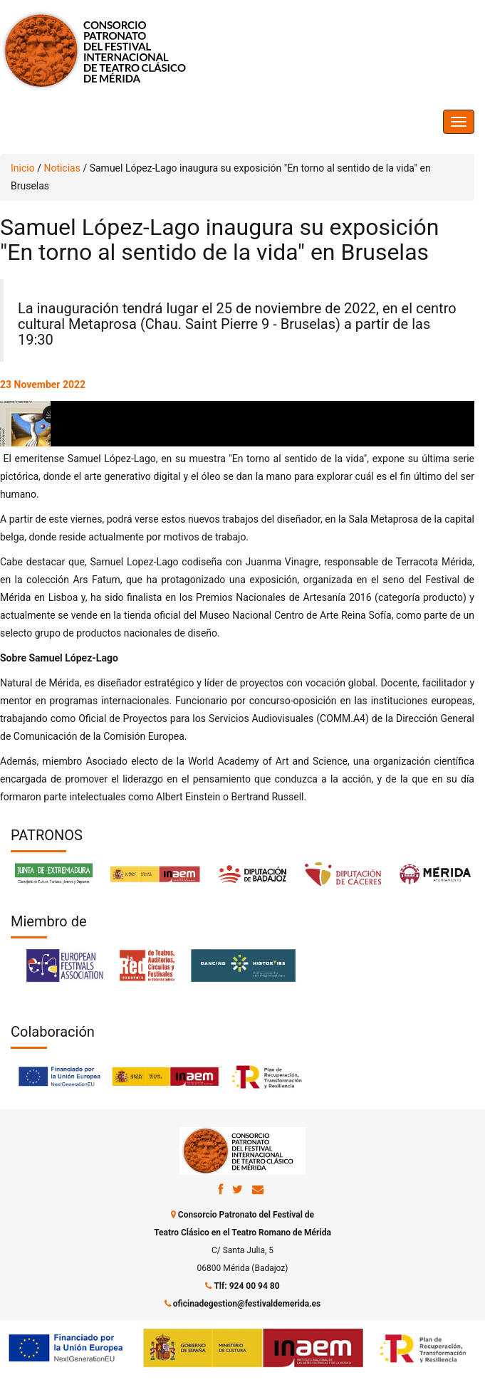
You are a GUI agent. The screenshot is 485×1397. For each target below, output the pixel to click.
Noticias (61, 168)
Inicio (23, 168)
